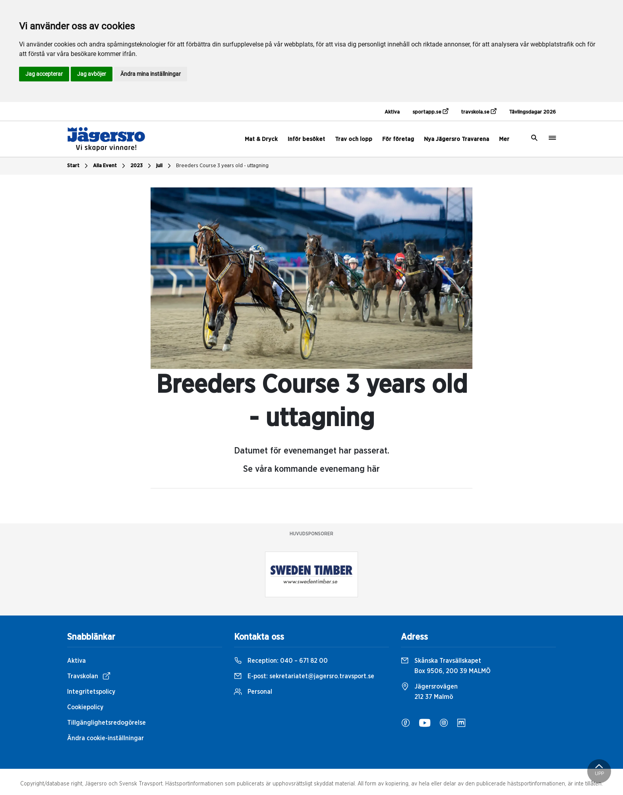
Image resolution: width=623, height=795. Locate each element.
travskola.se (478, 111)
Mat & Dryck (261, 139)
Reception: (281, 661)
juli (164, 166)
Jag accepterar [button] (44, 74)
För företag (398, 139)
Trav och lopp (353, 139)
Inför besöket (306, 139)
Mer (504, 139)
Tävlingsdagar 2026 (532, 112)
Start (78, 166)
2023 (141, 166)
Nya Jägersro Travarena (456, 139)
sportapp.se (430, 111)
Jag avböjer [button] (91, 74)
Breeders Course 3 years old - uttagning (222, 165)
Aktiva (392, 112)
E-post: (304, 676)
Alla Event (110, 166)
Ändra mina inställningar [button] (150, 74)
